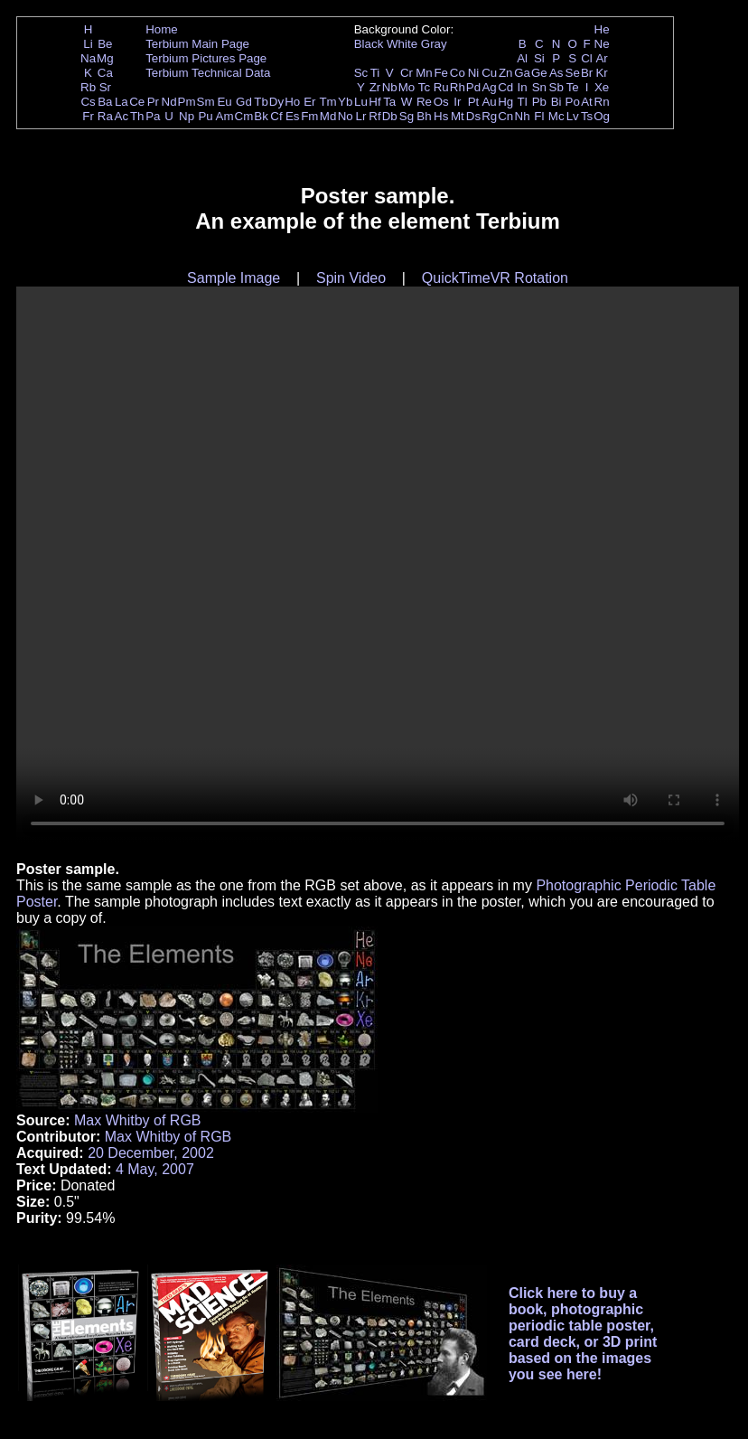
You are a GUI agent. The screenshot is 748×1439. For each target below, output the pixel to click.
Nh (522, 116)
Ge (539, 73)
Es (292, 116)
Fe (441, 73)
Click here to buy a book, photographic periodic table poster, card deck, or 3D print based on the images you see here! (583, 1333)
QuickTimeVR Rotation (495, 278)
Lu (361, 101)
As (556, 73)
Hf (374, 101)
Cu (489, 73)
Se (573, 73)
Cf (276, 116)
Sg (406, 116)
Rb (88, 87)
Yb (345, 101)
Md (328, 116)
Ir (457, 101)
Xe (601, 87)
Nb (389, 87)
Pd (473, 87)
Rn (602, 101)
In (523, 87)
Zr (375, 87)
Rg (489, 116)
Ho (292, 101)
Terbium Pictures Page (205, 58)
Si (539, 58)
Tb (261, 101)
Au (489, 101)
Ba (105, 101)
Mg (105, 58)
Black (369, 44)
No (345, 116)
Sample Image (233, 278)
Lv (572, 116)
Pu (205, 116)
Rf (374, 116)
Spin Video (351, 278)
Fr (88, 116)
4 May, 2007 (155, 1169)
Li (87, 44)
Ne (602, 44)
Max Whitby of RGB (137, 1120)
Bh (423, 116)
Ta (389, 101)
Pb (539, 101)
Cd (505, 87)
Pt (474, 101)
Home (161, 29)
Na (88, 58)
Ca (105, 73)
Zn (506, 73)
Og (602, 116)
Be (105, 44)
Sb (556, 87)
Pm (187, 101)
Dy (276, 101)
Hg (505, 101)
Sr (105, 87)
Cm (244, 116)
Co (457, 73)
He (602, 29)
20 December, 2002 (151, 1153)
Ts (587, 116)
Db (389, 116)
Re (424, 101)
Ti (375, 73)
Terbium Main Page (197, 44)
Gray (434, 44)
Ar (601, 58)
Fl (539, 116)
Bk (261, 116)
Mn (424, 73)
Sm (206, 101)
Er (309, 101)
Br (587, 73)
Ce (137, 101)
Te (572, 87)
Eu (224, 101)
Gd (244, 101)
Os (441, 101)
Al (522, 58)
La (121, 101)
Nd (169, 101)
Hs (441, 116)
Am (225, 116)
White (402, 44)
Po (573, 101)
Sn (539, 87)
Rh (457, 87)
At (587, 101)
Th (137, 116)
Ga (522, 73)
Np (186, 116)
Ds (473, 116)
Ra (105, 116)
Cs (87, 101)
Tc (424, 87)
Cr (406, 73)
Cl (587, 58)
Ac (122, 116)
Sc (361, 73)
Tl (523, 101)
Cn (505, 116)
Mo (407, 87)
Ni (474, 73)
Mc (556, 116)
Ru (441, 87)
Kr (601, 73)
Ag (489, 87)
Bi (556, 101)
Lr (361, 116)
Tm (327, 101)
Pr (153, 101)
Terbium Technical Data (207, 73)
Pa (152, 116)
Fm (309, 116)
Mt (457, 116)
